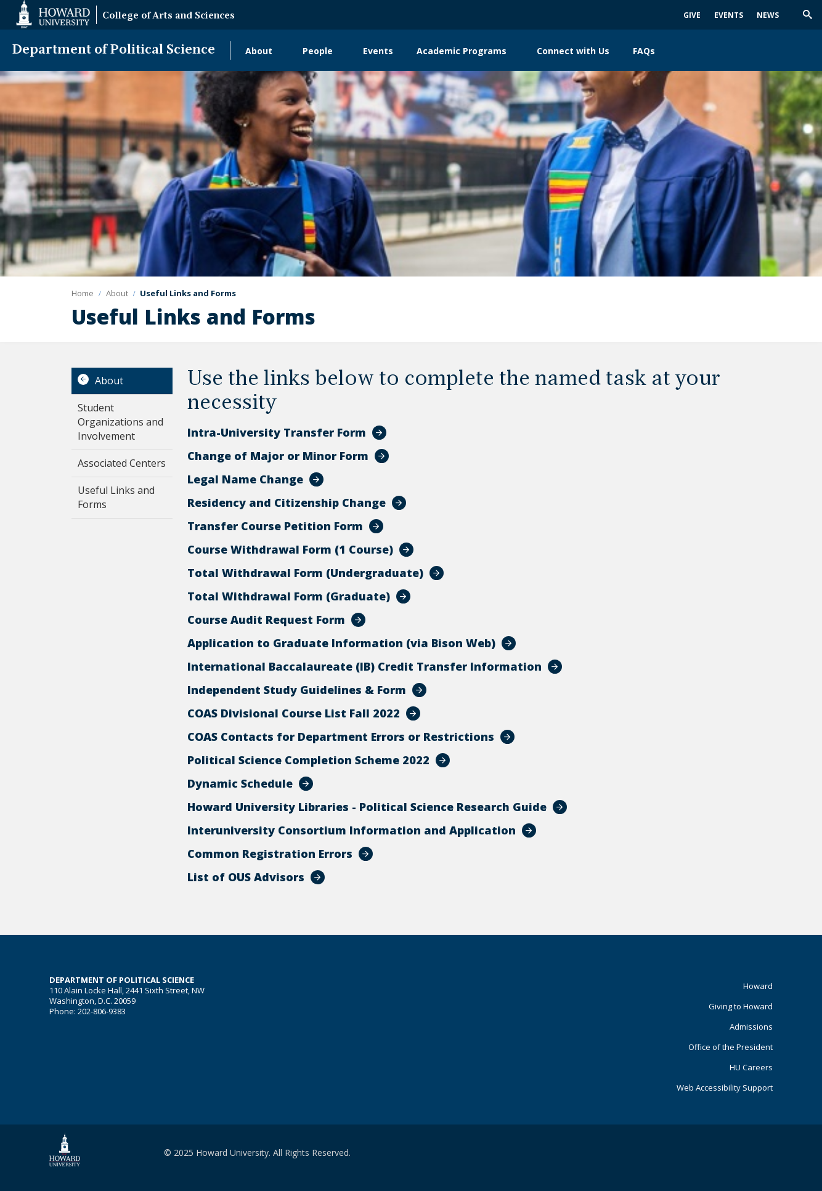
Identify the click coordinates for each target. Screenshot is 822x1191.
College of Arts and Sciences (168, 16)
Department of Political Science (113, 50)
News (768, 15)
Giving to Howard (741, 1006)
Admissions (751, 1026)
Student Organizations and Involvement (120, 422)
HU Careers (751, 1067)
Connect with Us (573, 51)
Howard (758, 985)
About (258, 51)
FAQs (644, 51)
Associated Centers (122, 463)
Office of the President (730, 1046)
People (318, 51)
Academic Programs (462, 51)
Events (728, 15)
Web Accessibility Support (725, 1087)
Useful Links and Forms (116, 497)
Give (692, 15)
